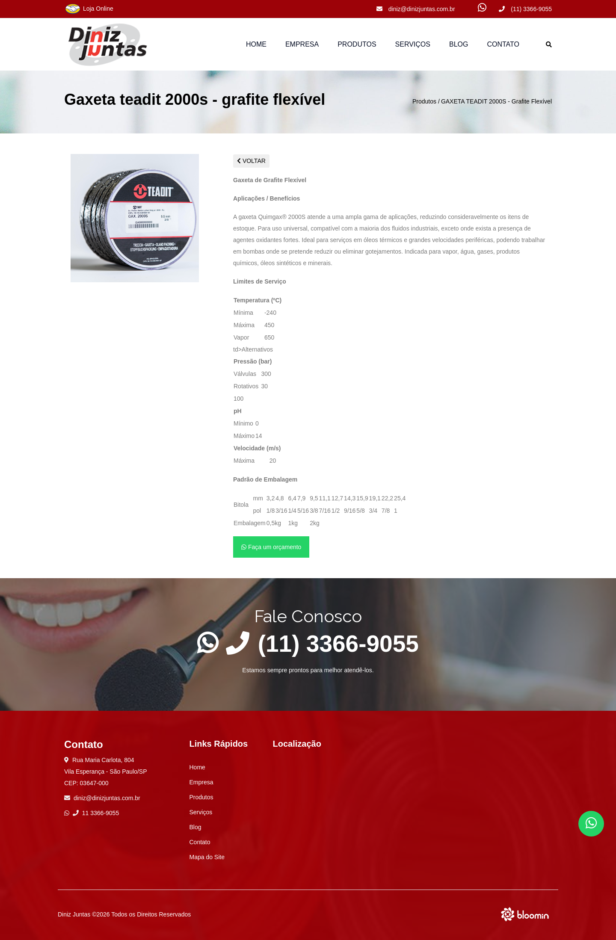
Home (256, 44)
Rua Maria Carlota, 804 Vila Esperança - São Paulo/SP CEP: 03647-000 (105, 771)
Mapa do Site (207, 857)
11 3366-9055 (96, 813)
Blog (458, 44)
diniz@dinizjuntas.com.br (415, 9)
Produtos (424, 101)
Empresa (302, 44)
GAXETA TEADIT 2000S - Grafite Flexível (496, 101)
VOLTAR (251, 160)
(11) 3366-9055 (525, 9)
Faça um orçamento (271, 547)
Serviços (412, 44)
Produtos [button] (357, 44)
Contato (503, 44)
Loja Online (88, 9)
